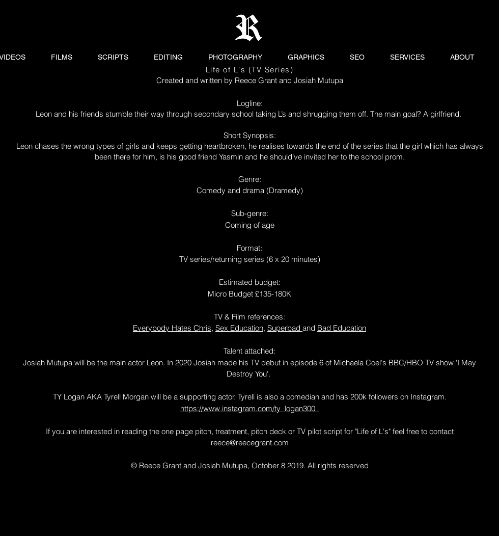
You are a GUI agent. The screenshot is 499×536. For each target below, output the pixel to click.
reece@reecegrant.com (250, 442)
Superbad (284, 328)
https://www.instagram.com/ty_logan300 (249, 408)
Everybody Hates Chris (172, 328)
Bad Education (341, 328)
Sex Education (239, 328)
